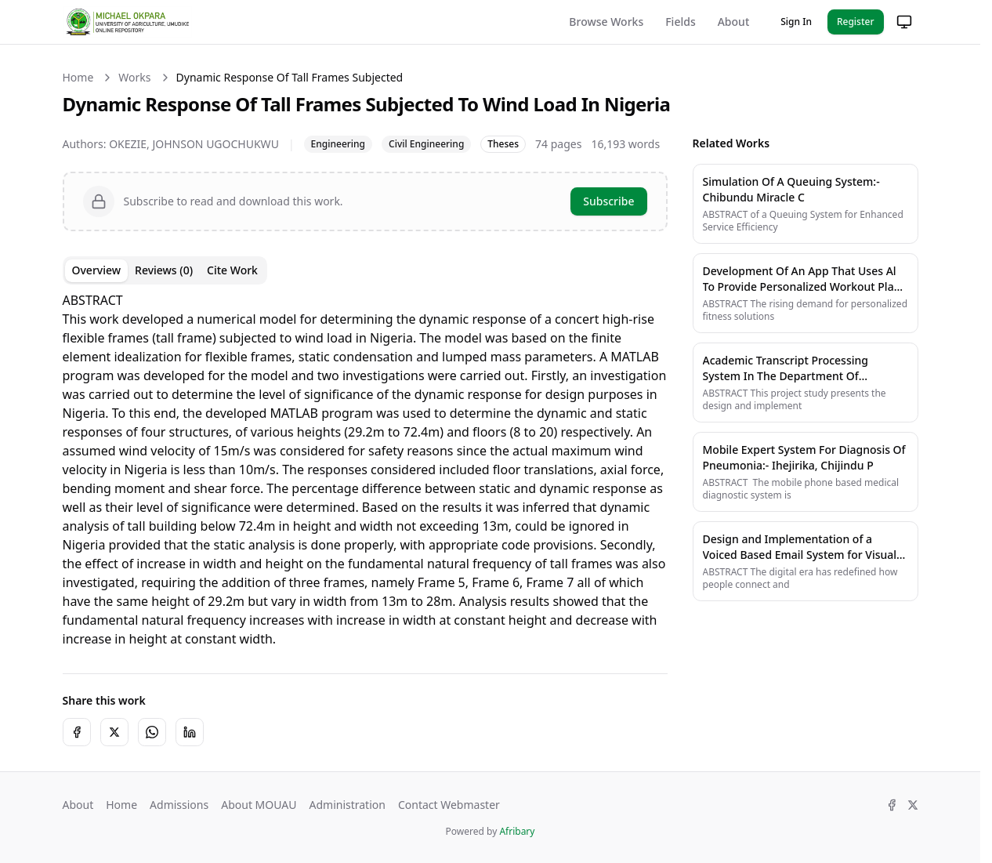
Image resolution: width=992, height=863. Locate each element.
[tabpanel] (365, 469)
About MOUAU (258, 804)
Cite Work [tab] (232, 270)
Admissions (179, 804)
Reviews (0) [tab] (164, 270)
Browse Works (606, 21)
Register (855, 21)
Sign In (796, 21)
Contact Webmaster (449, 804)
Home (78, 77)
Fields (680, 21)
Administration (347, 804)
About (734, 21)
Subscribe (608, 201)
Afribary (516, 831)
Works (134, 77)
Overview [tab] (96, 270)
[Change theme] (904, 22)
